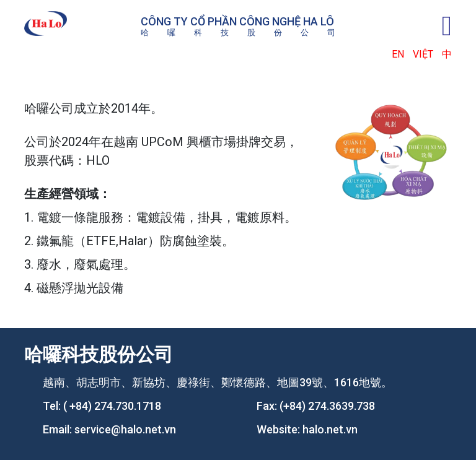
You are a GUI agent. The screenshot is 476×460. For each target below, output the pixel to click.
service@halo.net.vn (125, 429)
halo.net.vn (330, 429)
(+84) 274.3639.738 (327, 405)
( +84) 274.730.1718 (112, 405)
